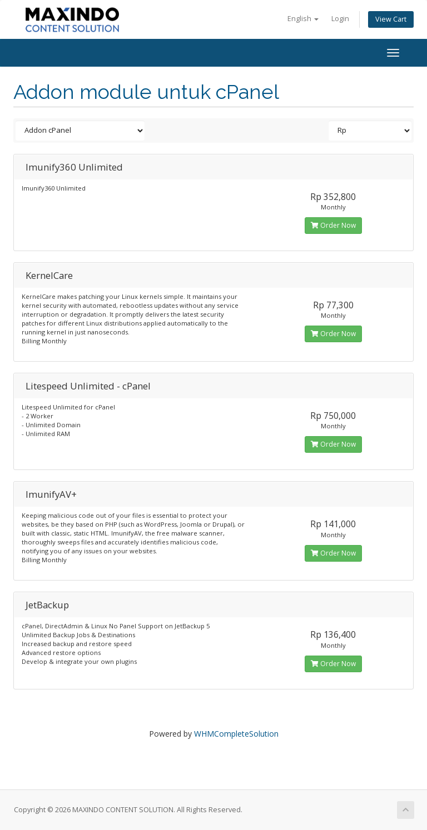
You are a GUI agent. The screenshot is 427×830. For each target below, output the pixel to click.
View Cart (390, 19)
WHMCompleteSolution (236, 733)
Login (340, 18)
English (303, 18)
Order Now (333, 225)
